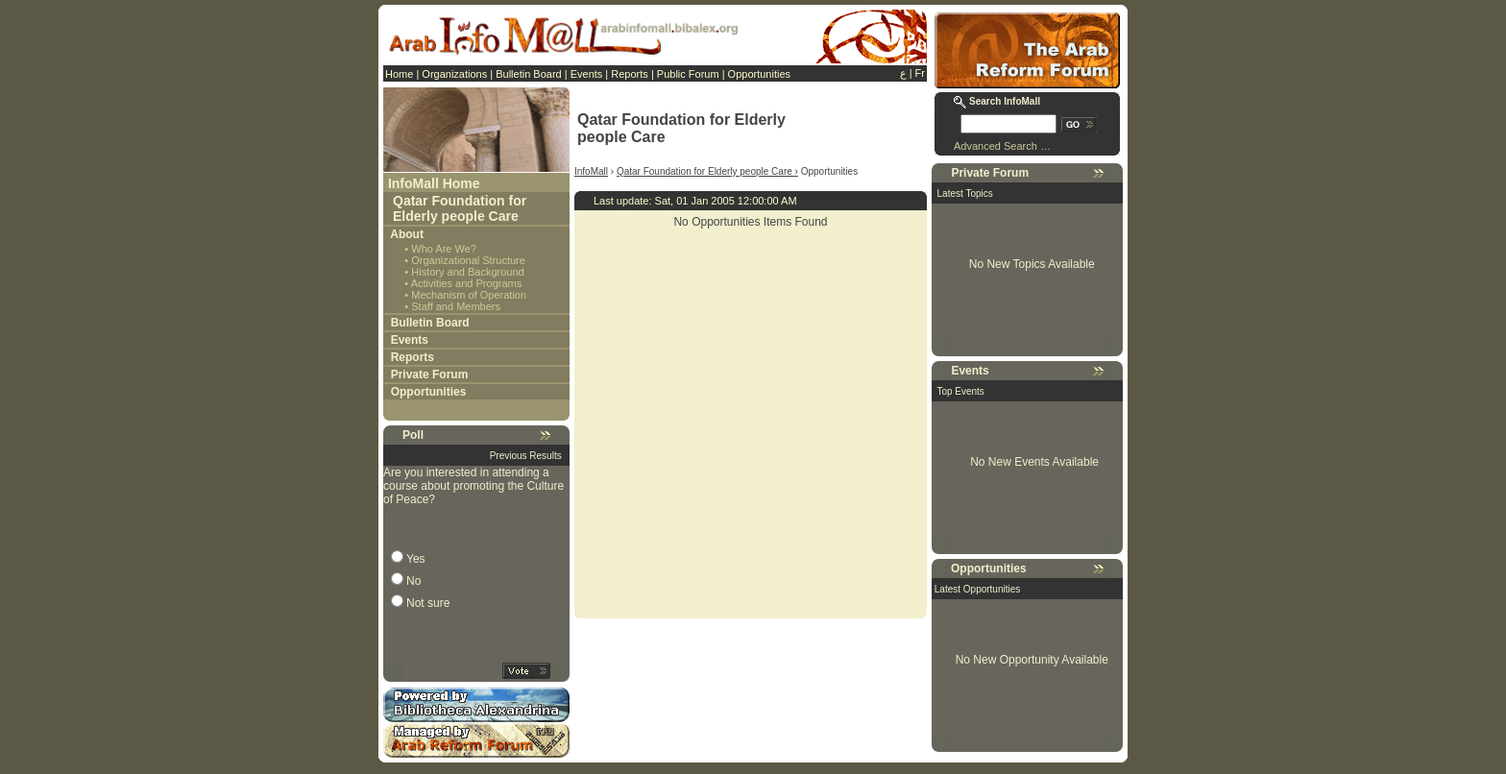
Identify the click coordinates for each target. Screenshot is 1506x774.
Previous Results (526, 455)
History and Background (467, 272)
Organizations (454, 74)
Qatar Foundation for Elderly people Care (459, 208)
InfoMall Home (434, 183)
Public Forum (688, 74)
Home (399, 74)
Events (587, 74)
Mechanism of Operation (468, 295)
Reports (629, 74)
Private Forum (430, 374)
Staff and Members (455, 306)
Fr (920, 73)
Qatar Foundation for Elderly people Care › (707, 171)
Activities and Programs (466, 283)
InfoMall (591, 171)
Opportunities (759, 74)
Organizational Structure (468, 260)
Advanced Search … (1002, 146)
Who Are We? (443, 248)
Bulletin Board (529, 74)
